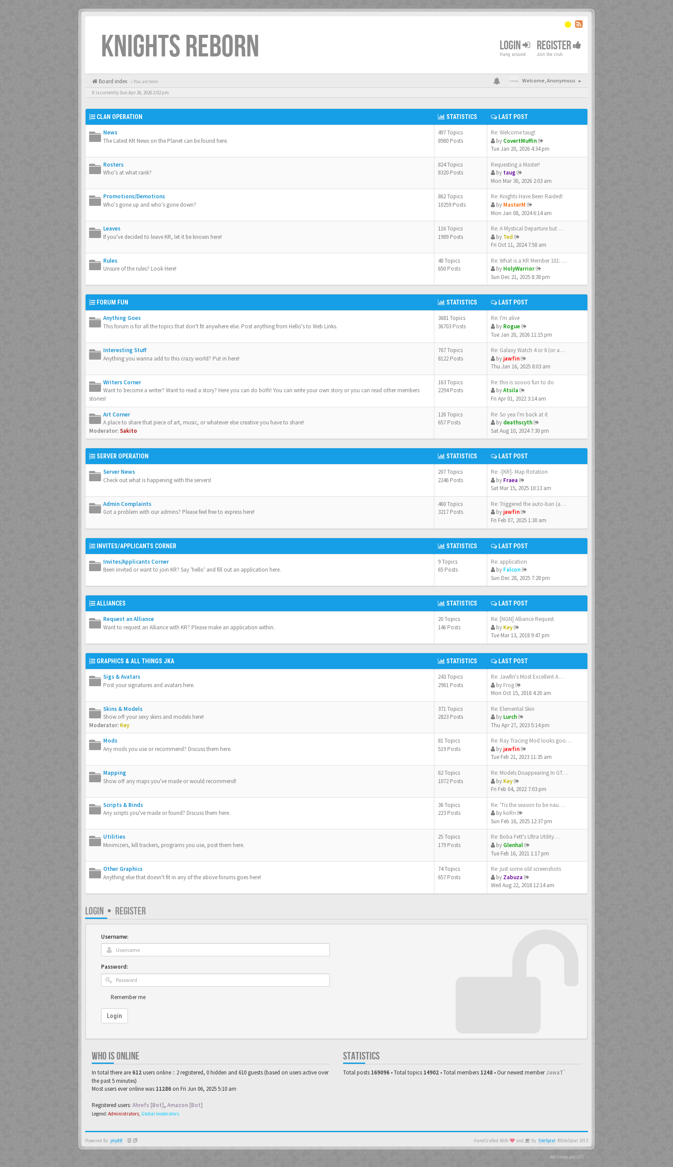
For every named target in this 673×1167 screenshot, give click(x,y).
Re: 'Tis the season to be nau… (528, 805)
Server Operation (123, 456)
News (110, 132)
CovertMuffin (520, 141)
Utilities (114, 836)
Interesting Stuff (124, 350)
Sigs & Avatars (121, 676)
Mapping (114, 773)
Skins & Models (122, 709)
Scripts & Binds (123, 805)
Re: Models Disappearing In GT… (529, 773)
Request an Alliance (128, 619)
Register (559, 45)
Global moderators (160, 1114)
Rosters (113, 164)
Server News (119, 472)
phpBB (116, 1141)
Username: (114, 936)
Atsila (510, 390)
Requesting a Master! (515, 164)
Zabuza (513, 877)
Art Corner (116, 414)
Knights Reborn (180, 47)
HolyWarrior (519, 268)
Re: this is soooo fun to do (522, 382)
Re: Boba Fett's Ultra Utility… (525, 836)
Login (94, 911)
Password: (114, 966)
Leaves (111, 228)
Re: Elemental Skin (513, 709)
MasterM (514, 204)
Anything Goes (122, 318)
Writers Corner (122, 382)
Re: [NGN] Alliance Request (522, 619)
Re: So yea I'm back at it (519, 414)
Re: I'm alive (505, 318)
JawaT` (556, 1072)
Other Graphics (122, 869)
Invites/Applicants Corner (136, 546)
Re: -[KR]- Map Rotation (519, 472)
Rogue (511, 326)
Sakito (128, 431)
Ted (508, 237)
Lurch (510, 717)
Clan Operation (119, 116)
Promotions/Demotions (134, 196)
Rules (110, 260)
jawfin (511, 358)
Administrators (123, 1114)
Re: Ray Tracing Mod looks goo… (531, 740)
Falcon (511, 569)
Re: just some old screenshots (526, 869)
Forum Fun (112, 302)
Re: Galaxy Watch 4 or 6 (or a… (528, 350)
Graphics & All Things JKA (135, 661)
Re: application (509, 561)
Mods (110, 740)
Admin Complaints (127, 504)
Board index (112, 81)
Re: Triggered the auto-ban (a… (528, 504)
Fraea (510, 480)
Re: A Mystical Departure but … (527, 228)
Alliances (111, 603)
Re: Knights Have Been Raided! (527, 196)
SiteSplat (546, 1141)
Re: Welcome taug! (513, 132)
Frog (508, 685)
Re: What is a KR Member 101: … (529, 260)
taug (509, 172)
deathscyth (517, 422)
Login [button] (515, 45)
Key (507, 627)
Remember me (128, 997)
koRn (509, 813)
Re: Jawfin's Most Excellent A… (527, 676)
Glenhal (513, 845)
